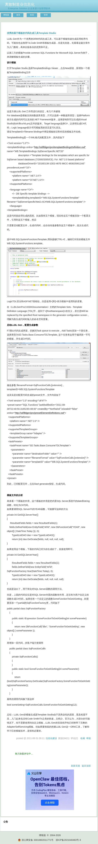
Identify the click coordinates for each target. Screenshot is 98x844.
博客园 (6, 15)
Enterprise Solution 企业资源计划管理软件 (29, 8)
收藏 (82, 738)
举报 (88, 738)
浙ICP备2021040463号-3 (68, 840)
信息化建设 (51, 738)
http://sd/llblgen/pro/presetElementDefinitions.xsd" (40, 413)
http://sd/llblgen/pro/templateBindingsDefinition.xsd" (60, 147)
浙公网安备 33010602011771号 (35, 840)
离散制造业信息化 (20, 4)
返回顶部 (86, 765)
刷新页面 (75, 765)
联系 (32, 15)
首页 (18, 15)
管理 (46, 15)
